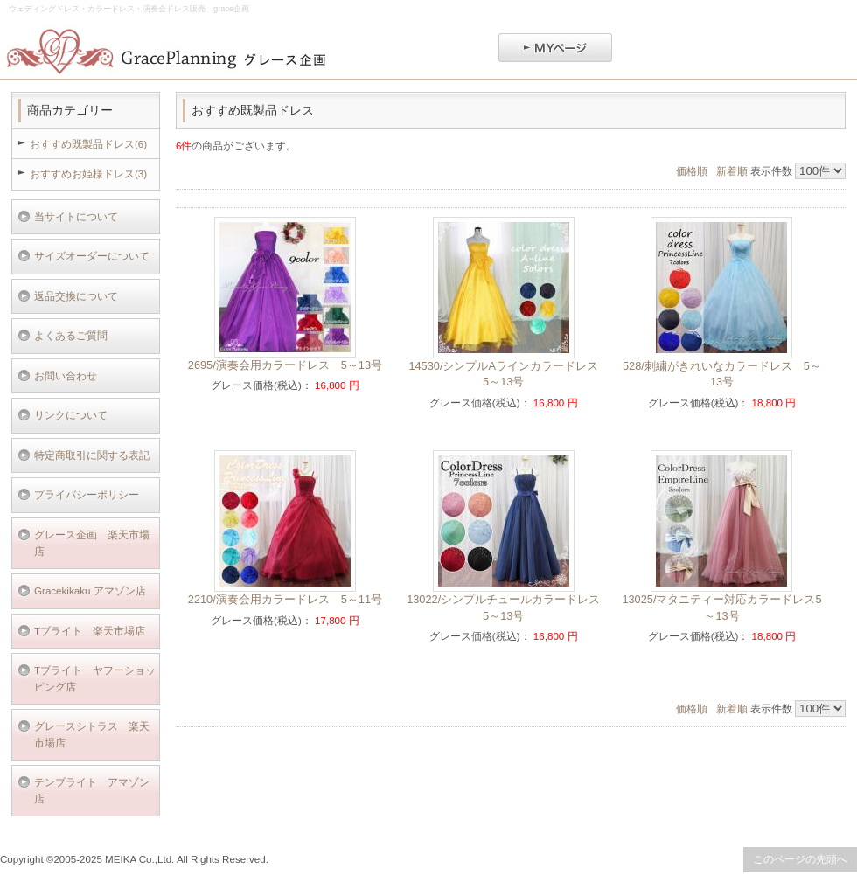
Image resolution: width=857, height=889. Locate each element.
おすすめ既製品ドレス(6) (88, 143)
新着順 (732, 171)
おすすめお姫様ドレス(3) (88, 173)
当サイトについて (76, 216)
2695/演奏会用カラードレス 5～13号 (285, 365)
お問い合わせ (65, 375)
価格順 (691, 171)
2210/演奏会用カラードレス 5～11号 (285, 599)
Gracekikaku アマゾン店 (90, 590)
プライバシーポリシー (86, 494)
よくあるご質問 (71, 335)
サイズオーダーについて (92, 255)
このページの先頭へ (800, 859)
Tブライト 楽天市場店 (89, 630)
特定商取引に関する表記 (92, 455)
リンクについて (71, 414)
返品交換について (76, 296)
